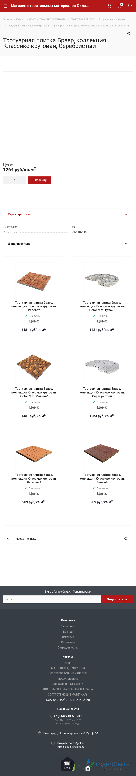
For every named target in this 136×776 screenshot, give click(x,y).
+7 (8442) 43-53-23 (67, 716)
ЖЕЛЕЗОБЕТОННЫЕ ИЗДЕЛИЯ (68, 673)
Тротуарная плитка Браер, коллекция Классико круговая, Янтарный (34, 478)
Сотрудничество (68, 647)
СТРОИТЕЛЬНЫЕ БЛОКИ (68, 684)
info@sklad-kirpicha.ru (71, 746)
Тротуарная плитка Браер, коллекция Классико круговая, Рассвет (34, 306)
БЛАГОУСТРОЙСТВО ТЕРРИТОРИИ (68, 699)
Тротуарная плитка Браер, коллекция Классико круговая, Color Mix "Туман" (102, 306)
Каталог (68, 656)
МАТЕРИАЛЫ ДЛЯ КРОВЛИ (68, 668)
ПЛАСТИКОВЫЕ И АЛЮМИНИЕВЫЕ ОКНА (68, 689)
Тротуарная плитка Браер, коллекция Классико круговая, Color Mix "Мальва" (34, 392)
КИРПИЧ (68, 662)
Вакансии (68, 636)
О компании (68, 626)
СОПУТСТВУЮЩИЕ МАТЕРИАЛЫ (68, 694)
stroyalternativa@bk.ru (71, 743)
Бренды (68, 631)
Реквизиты (68, 642)
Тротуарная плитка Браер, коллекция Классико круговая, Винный (102, 478)
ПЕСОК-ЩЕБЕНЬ (68, 678)
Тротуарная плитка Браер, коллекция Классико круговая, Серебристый (102, 392)
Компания (68, 620)
